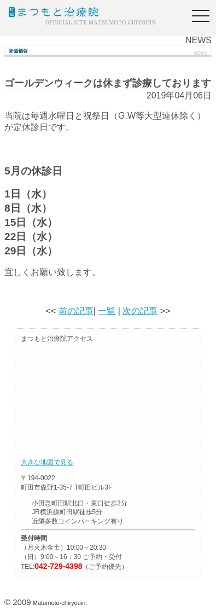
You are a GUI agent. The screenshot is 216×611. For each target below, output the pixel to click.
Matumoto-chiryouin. (60, 603)
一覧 (106, 311)
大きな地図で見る (47, 462)
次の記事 (139, 311)
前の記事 (76, 311)
